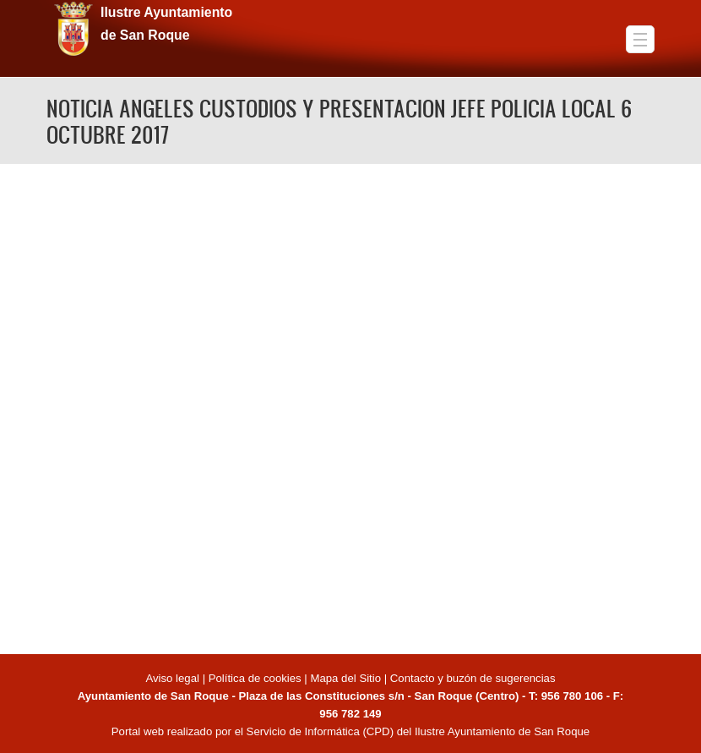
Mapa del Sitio (345, 678)
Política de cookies (255, 678)
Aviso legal (173, 678)
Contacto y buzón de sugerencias (473, 678)
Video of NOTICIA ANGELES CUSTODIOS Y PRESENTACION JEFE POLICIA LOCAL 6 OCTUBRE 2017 (350, 406)
